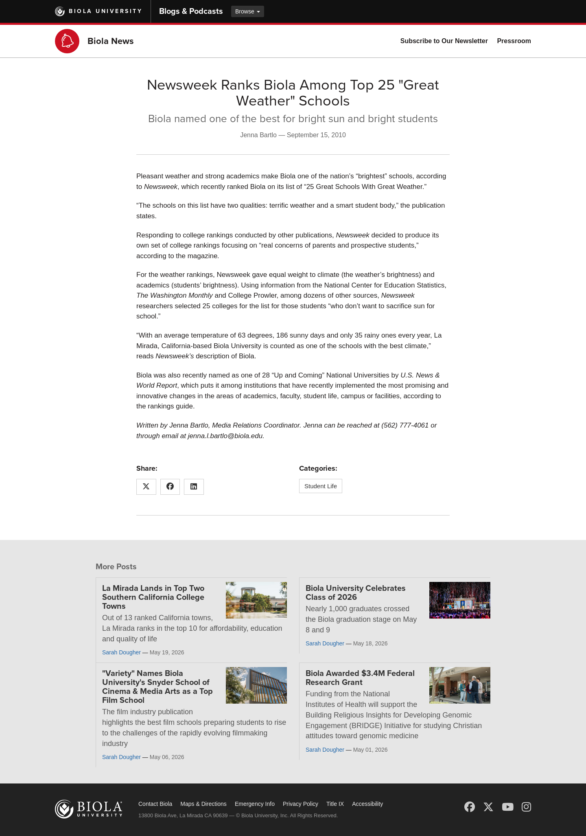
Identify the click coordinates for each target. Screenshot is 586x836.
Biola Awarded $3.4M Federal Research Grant (360, 678)
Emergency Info (255, 804)
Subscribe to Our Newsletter (444, 40)
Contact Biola (155, 804)
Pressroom (514, 40)
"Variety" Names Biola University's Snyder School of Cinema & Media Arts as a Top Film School (157, 687)
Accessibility (367, 804)
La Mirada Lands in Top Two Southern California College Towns (153, 597)
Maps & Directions (203, 804)
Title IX (335, 804)
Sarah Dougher (121, 652)
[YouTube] (508, 807)
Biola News (110, 41)
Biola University (105, 11)
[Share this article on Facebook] (170, 487)
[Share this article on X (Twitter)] (146, 487)
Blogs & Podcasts (191, 11)
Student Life (320, 486)
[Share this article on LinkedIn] (194, 487)
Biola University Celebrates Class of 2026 (356, 593)
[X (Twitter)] (488, 807)
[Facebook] (469, 807)
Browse (247, 11)
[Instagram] (526, 807)
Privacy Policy (300, 804)
